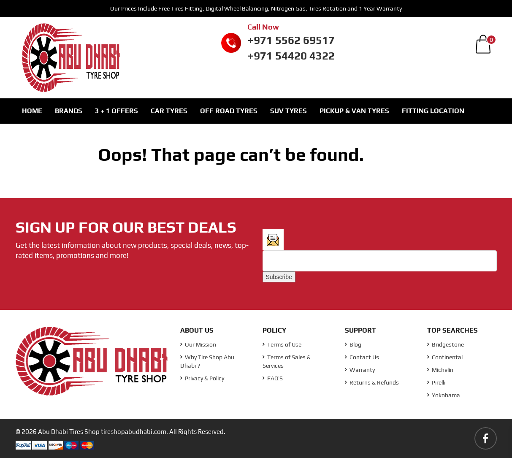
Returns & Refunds (372, 382)
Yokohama (443, 395)
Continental (445, 357)
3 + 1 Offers (116, 111)
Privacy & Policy (202, 378)
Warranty (360, 369)
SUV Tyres (288, 111)
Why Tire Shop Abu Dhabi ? (207, 361)
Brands (68, 111)
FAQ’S (273, 378)
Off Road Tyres (228, 111)
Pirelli (436, 382)
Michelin (440, 369)
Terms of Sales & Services (287, 361)
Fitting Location (433, 111)
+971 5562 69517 (291, 40)
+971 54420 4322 (291, 55)
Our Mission (198, 344)
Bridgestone (445, 344)
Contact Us (362, 357)
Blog (353, 344)
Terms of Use (282, 344)
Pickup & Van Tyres (354, 111)
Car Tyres (169, 111)
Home (32, 111)
